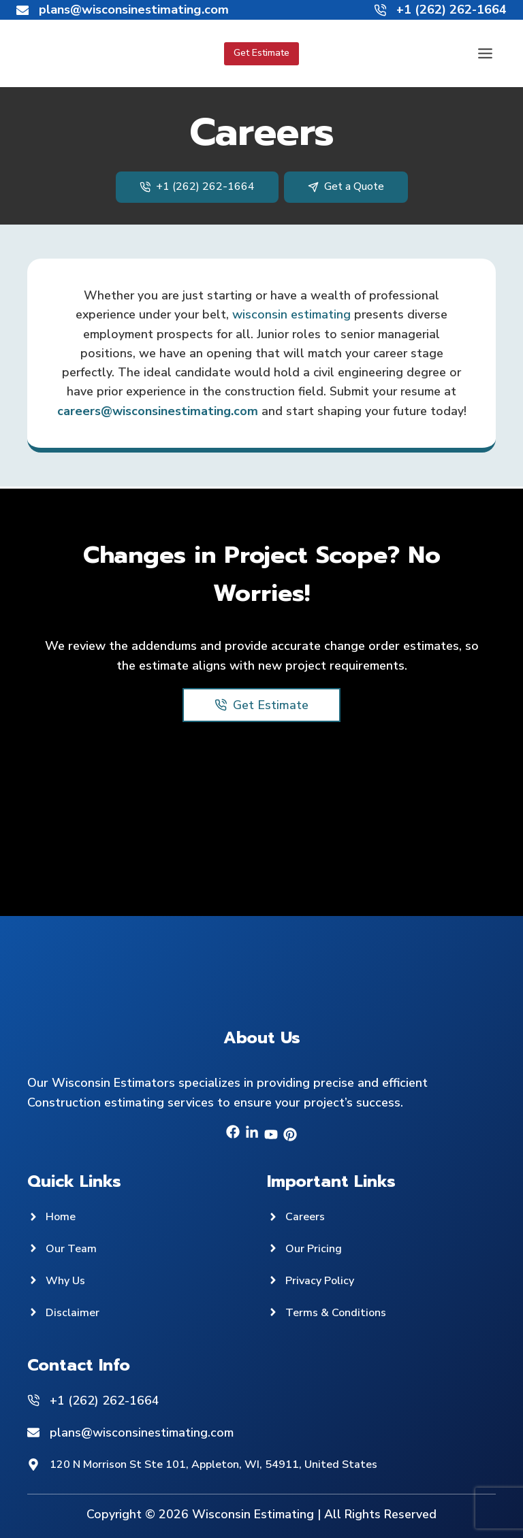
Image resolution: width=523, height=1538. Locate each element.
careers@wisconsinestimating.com (156, 412)
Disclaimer (75, 1312)
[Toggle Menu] (485, 53)
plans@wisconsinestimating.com (142, 1432)
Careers (307, 1216)
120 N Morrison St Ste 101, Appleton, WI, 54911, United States (233, 1464)
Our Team (73, 1248)
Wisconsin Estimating (252, 1514)
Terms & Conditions (341, 1312)
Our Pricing (316, 1248)
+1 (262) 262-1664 (104, 1400)
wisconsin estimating (293, 314)
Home (62, 1216)
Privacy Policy (324, 1280)
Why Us (68, 1280)
